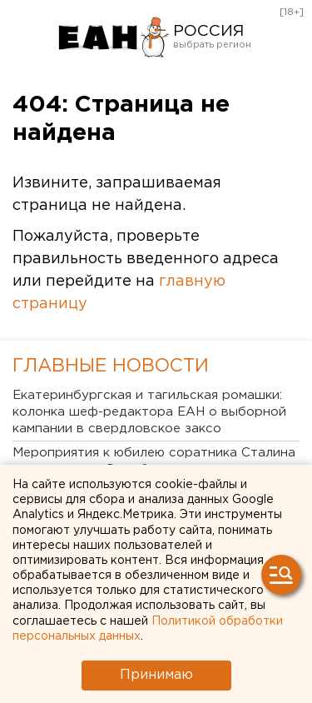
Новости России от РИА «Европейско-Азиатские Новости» (113, 37)
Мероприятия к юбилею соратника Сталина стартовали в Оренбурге (153, 461)
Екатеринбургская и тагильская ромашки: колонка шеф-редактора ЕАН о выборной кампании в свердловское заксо (149, 412)
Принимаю (156, 675)
